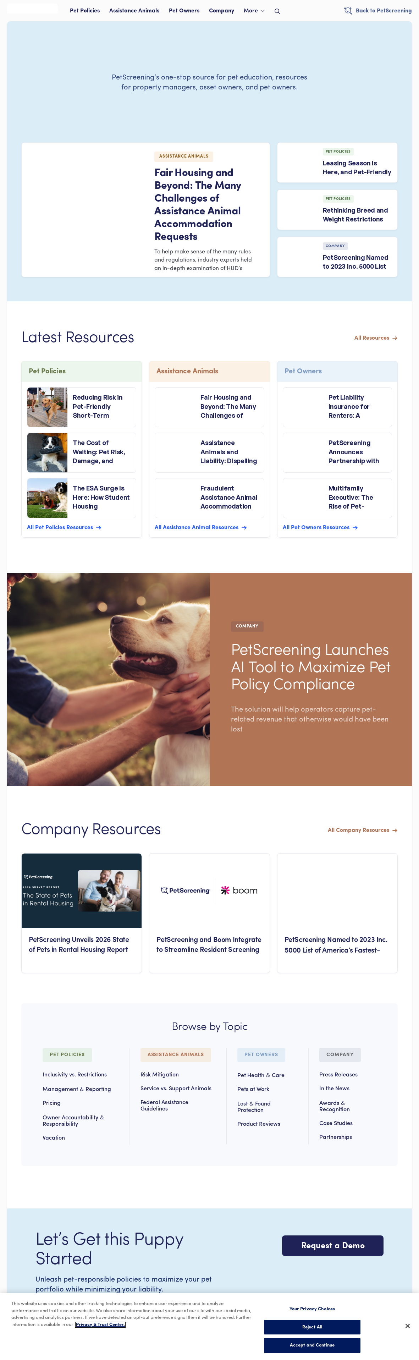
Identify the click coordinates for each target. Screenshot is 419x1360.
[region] (209, 1326)
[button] (254, 12)
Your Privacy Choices (312, 1309)
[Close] (407, 1326)
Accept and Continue (312, 1345)
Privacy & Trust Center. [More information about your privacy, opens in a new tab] (100, 1324)
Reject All (312, 1327)
